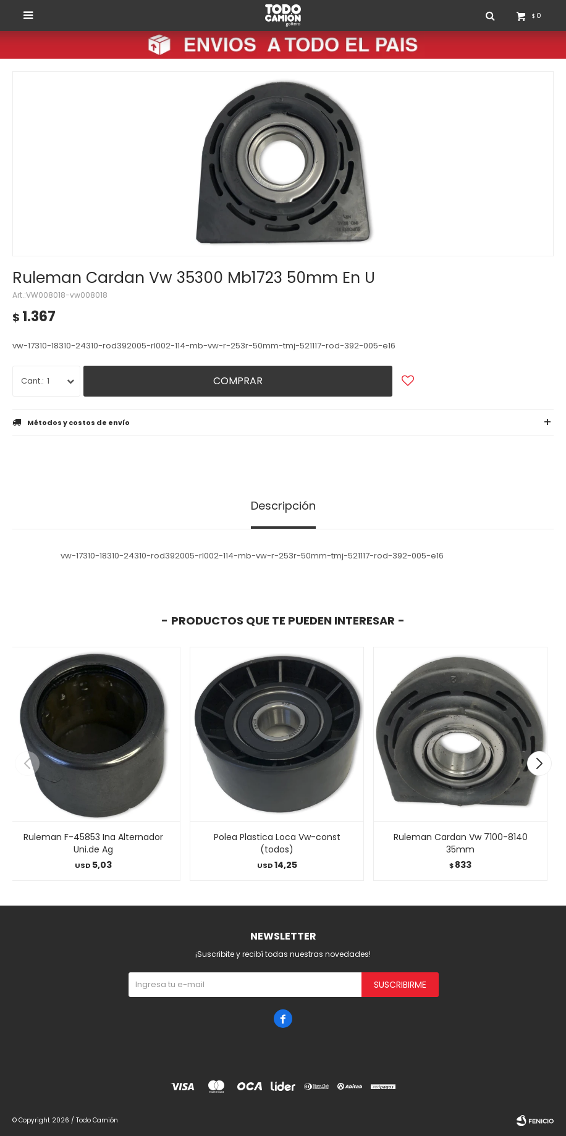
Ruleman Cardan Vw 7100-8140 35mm (461, 843)
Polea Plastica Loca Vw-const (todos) (277, 843)
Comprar (238, 381)
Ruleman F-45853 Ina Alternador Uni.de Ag (93, 843)
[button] (539, 763)
